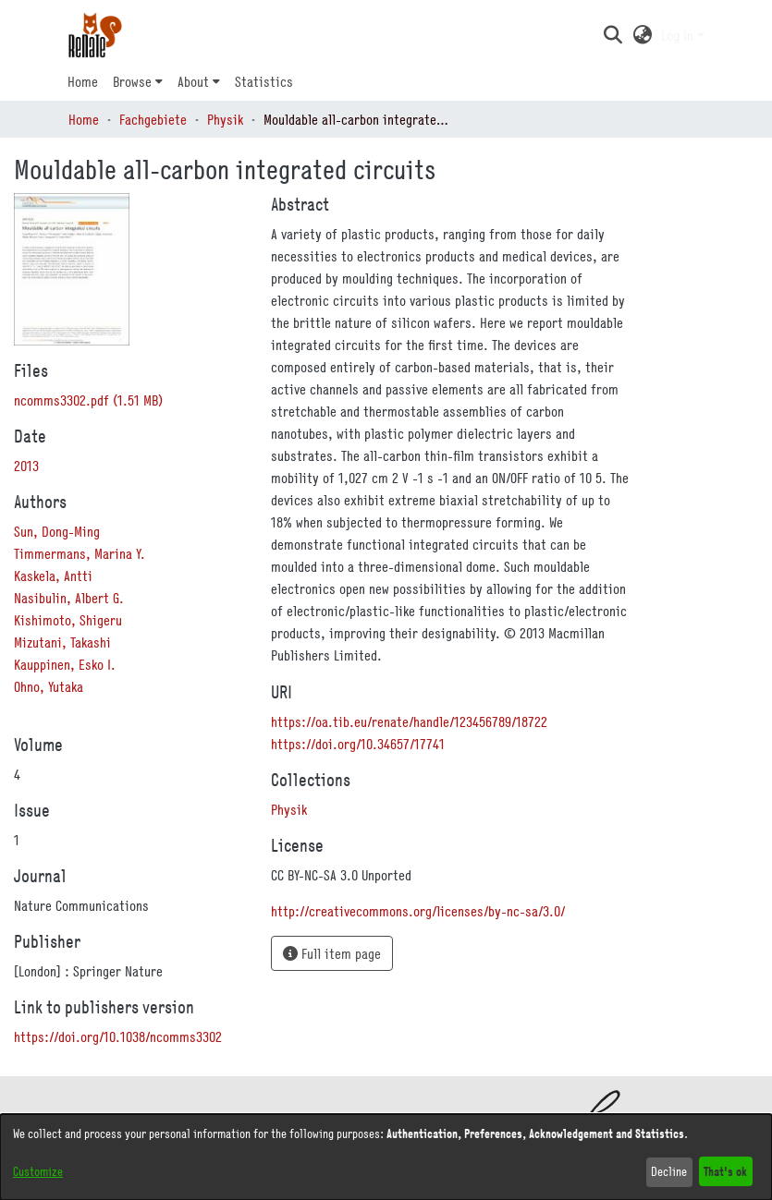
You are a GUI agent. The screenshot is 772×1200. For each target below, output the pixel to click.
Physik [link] (225, 119)
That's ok (725, 1171)
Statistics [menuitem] (264, 81)
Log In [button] (679, 35)
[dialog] (386, 1157)
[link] (88, 400)
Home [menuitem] (82, 81)
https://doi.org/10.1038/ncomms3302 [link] (118, 1036)
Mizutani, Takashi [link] (62, 642)
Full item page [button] (332, 953)
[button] (613, 35)
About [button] (193, 81)
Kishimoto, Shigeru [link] (68, 620)
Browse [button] (132, 81)
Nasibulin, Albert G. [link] (69, 597)
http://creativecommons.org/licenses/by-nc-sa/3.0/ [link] (418, 911)
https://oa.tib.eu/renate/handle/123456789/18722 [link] (409, 721)
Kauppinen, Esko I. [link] (65, 664)
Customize (38, 1171)
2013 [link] (26, 465)
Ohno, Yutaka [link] (48, 686)
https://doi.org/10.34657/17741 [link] (358, 743)
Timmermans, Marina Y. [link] (79, 553)
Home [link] (83, 119)
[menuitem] (138, 81)
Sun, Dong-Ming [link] (57, 531)
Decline (669, 1171)
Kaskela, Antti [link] (53, 575)
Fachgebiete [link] (153, 119)
